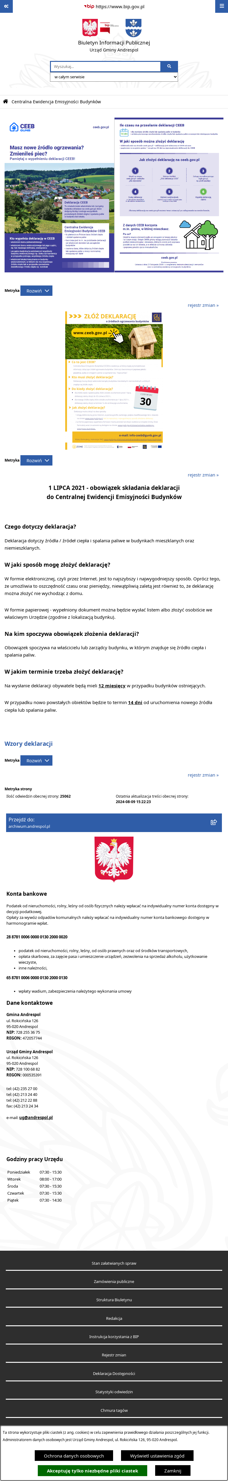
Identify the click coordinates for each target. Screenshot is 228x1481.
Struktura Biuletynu (114, 1299)
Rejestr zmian (114, 1355)
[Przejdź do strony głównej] (114, 37)
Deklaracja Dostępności (114, 1373)
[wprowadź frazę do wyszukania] (105, 67)
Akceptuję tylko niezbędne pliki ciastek (92, 1471)
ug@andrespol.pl (36, 1117)
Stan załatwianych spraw (114, 1263)
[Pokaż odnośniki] (6, 6)
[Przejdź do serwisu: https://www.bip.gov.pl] (114, 6)
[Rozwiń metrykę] (36, 290)
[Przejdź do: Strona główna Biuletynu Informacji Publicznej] (5, 101)
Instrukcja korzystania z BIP (114, 1336)
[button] (114, 448)
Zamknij (172, 1471)
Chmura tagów (114, 1410)
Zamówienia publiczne (114, 1281)
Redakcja (114, 1318)
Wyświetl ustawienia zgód (157, 1456)
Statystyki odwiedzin (114, 1391)
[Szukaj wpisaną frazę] (169, 67)
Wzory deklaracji (29, 744)
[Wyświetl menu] (221, 6)
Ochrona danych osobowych (74, 1456)
